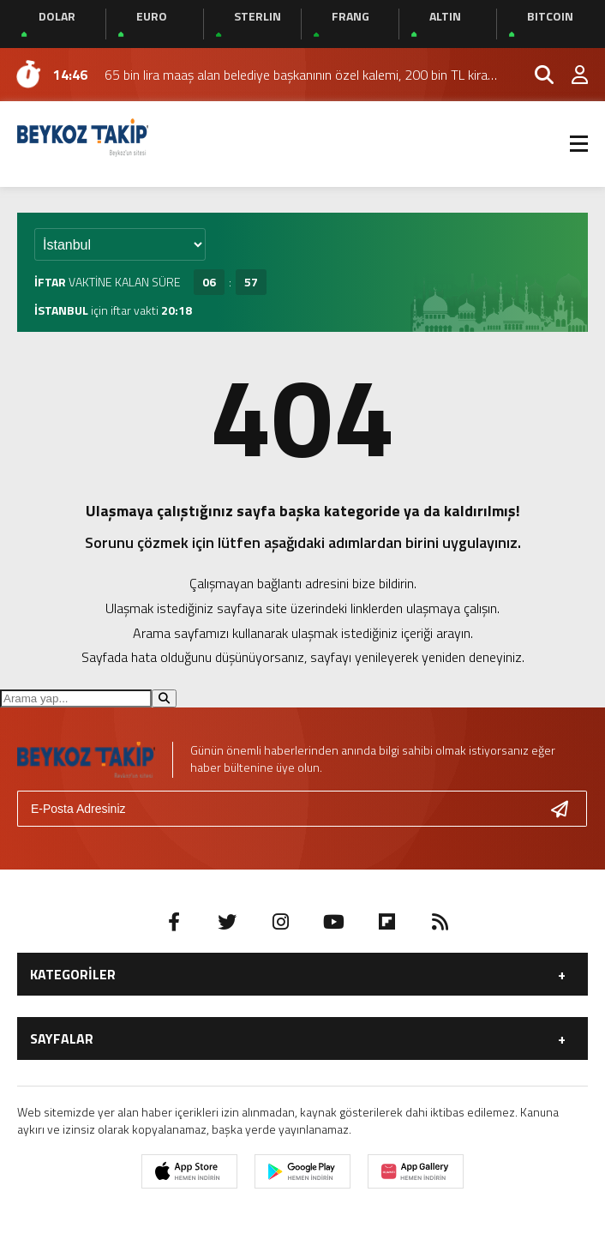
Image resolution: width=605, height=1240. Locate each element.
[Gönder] (566, 809)
